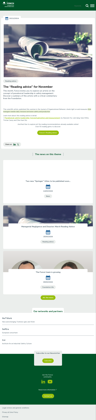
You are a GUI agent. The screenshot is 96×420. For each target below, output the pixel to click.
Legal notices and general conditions (15, 408)
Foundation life (48, 287)
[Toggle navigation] (92, 6)
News (48, 196)
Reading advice (10, 81)
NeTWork (7, 318)
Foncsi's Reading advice (48, 133)
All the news (48, 297)
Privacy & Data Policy (10, 412)
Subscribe (48, 361)
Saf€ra (5, 329)
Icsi (3, 340)
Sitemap (5, 417)
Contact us (48, 396)
